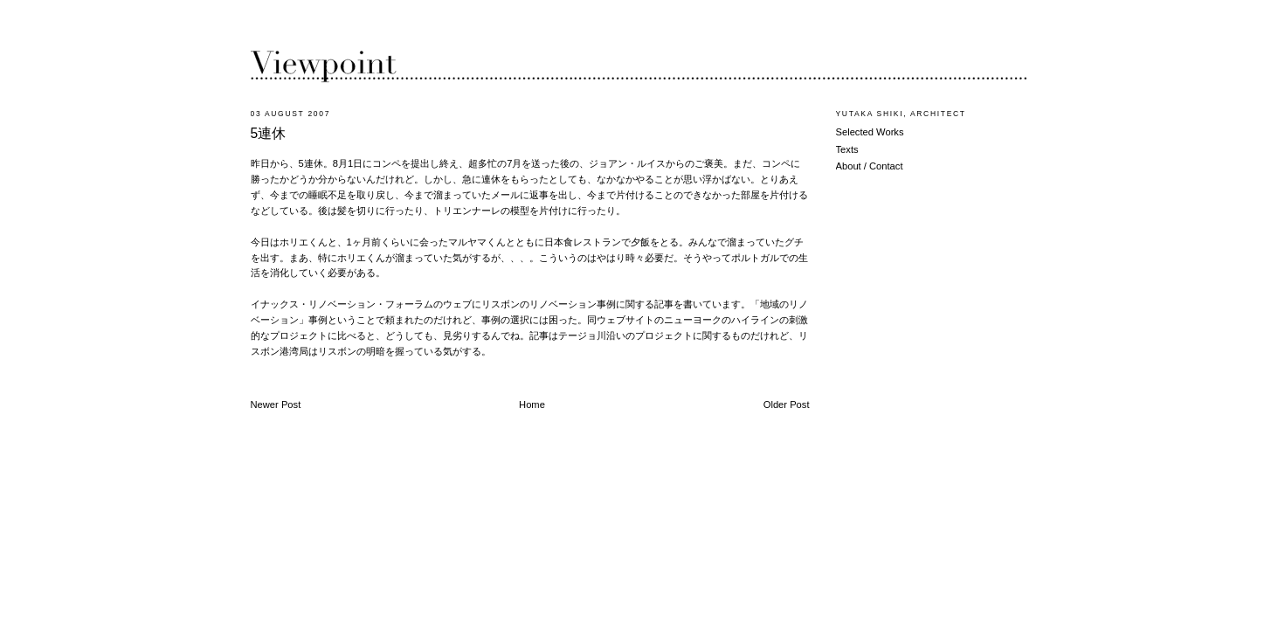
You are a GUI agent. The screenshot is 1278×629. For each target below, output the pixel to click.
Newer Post (276, 404)
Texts (847, 149)
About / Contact (869, 166)
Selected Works (870, 132)
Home (532, 404)
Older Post (786, 404)
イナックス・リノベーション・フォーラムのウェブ (361, 304)
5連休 (269, 133)
